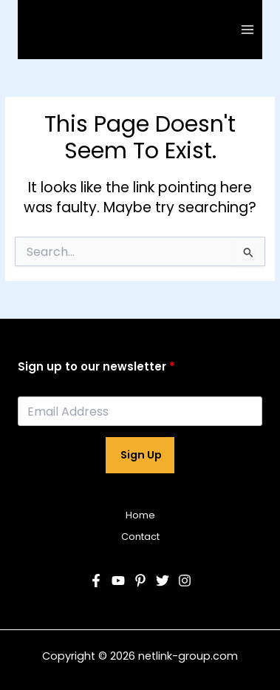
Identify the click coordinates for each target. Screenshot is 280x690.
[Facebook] (96, 580)
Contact (140, 536)
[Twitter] (162, 580)
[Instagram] (184, 580)
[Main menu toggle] (247, 29)
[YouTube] (118, 580)
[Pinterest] (140, 580)
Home (140, 515)
